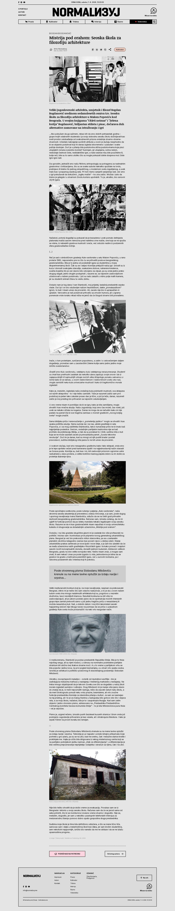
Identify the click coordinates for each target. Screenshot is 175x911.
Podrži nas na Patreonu (67, 854)
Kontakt (22, 15)
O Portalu (23, 9)
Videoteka (141, 22)
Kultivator (51, 22)
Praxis (29, 22)
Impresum (57, 877)
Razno (118, 22)
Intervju (96, 22)
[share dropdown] (110, 49)
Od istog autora (115, 854)
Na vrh (144, 878)
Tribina (74, 22)
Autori (21, 12)
